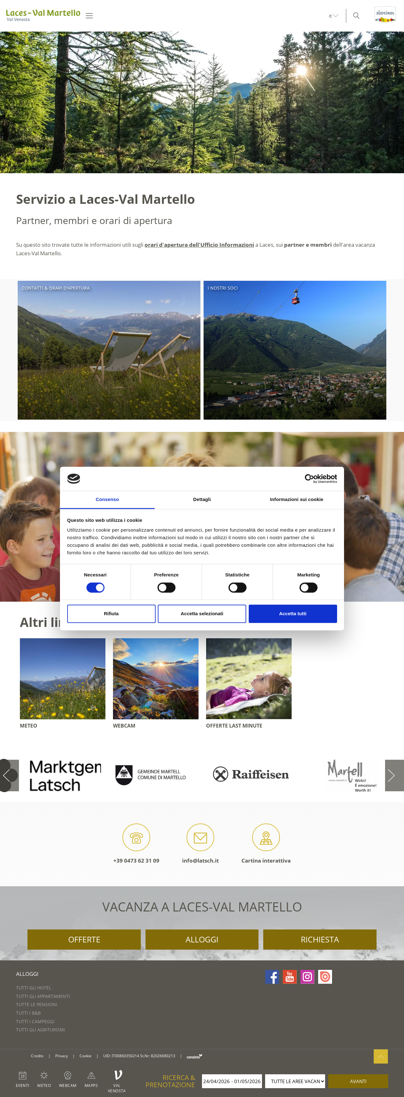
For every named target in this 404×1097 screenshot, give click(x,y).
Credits (37, 1056)
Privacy (61, 1056)
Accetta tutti (292, 613)
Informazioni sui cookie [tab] (297, 499)
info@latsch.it (200, 843)
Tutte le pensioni (36, 1004)
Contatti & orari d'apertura (56, 288)
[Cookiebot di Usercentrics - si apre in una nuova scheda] (309, 478)
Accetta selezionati (202, 613)
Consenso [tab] (107, 499)
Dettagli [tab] (202, 499)
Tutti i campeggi (35, 1021)
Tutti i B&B (28, 1013)
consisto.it (194, 1056)
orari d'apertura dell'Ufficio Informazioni (199, 244)
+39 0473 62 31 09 (136, 843)
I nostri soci (223, 288)
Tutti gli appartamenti (43, 996)
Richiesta (320, 939)
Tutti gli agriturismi (40, 1030)
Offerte (84, 939)
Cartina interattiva (266, 843)
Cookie (86, 1056)
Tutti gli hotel (33, 988)
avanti (358, 1081)
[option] (202, 102)
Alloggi (202, 939)
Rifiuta (111, 613)
